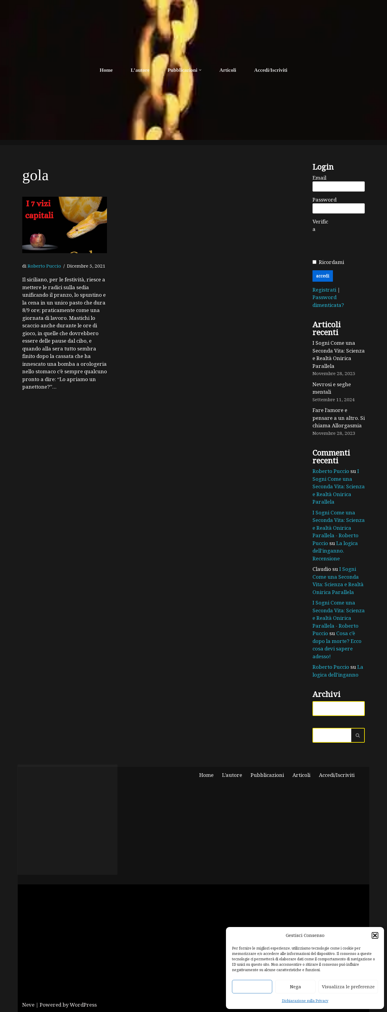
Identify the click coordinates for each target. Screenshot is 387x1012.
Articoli (227, 70)
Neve (28, 1004)
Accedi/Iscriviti (270, 70)
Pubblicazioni (267, 775)
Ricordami (331, 262)
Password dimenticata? (328, 301)
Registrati (324, 289)
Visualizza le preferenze (348, 986)
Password (324, 199)
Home (106, 70)
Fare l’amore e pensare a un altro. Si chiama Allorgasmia (338, 417)
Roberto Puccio (44, 265)
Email (319, 177)
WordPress (83, 1004)
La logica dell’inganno (337, 670)
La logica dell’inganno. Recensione (335, 550)
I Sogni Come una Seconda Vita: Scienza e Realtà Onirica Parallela (338, 354)
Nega (295, 986)
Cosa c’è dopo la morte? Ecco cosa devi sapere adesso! (336, 644)
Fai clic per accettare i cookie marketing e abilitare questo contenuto (67, 819)
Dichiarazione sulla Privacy (305, 1000)
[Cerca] (331, 735)
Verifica (320, 225)
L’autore (140, 70)
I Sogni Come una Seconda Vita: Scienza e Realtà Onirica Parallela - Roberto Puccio (338, 528)
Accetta (252, 986)
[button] (375, 935)
